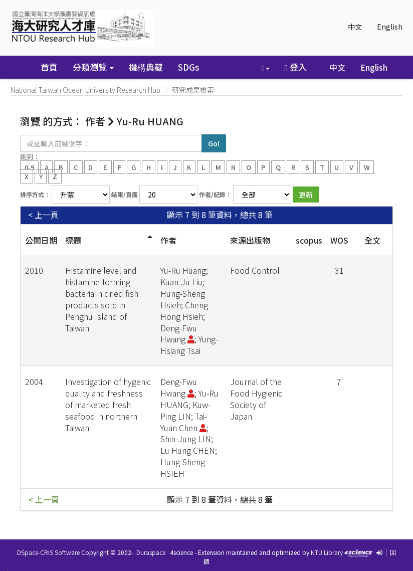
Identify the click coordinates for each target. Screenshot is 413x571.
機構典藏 (146, 67)
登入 (296, 67)
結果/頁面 (124, 194)
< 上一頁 (43, 215)
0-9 (29, 166)
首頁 (49, 67)
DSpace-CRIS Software (48, 552)
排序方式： (35, 194)
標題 (73, 240)
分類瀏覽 (93, 67)
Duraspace (150, 552)
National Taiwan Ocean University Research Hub (85, 90)
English (389, 27)
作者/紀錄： (215, 194)
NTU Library (327, 552)
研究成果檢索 (193, 90)
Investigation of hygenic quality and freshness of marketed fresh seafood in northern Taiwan (108, 404)
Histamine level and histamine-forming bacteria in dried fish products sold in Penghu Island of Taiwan (101, 298)
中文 (355, 27)
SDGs (188, 67)
